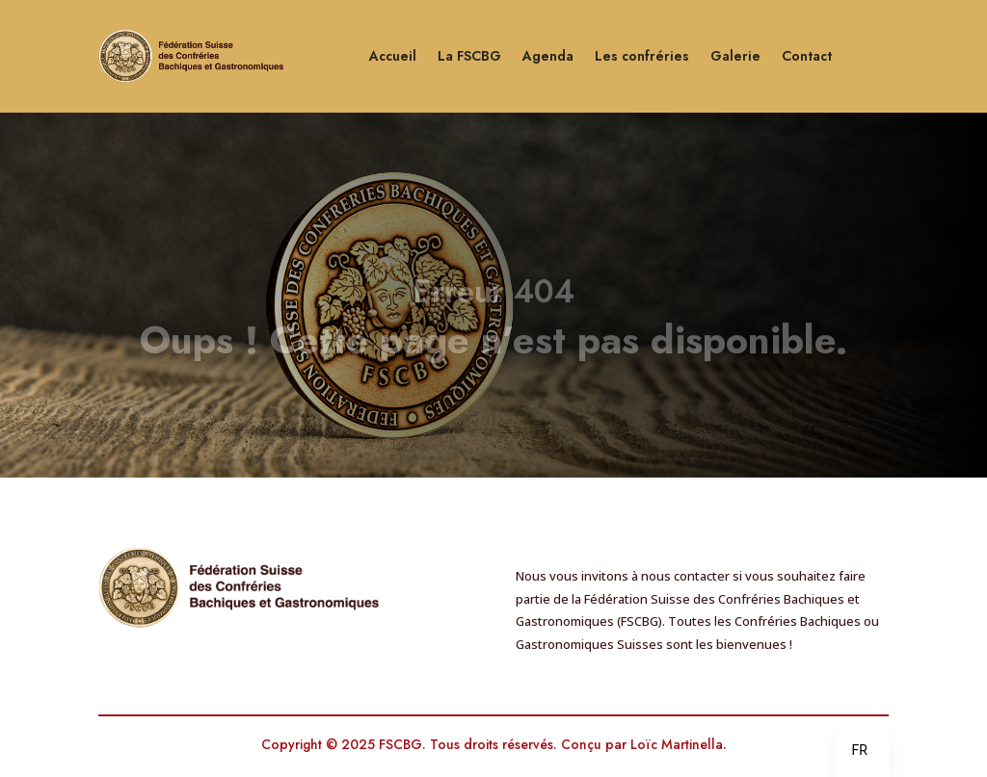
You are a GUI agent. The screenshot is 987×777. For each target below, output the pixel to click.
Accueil (392, 55)
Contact (807, 55)
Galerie (735, 55)
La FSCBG (469, 55)
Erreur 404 (493, 301)
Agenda (548, 55)
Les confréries (642, 55)
